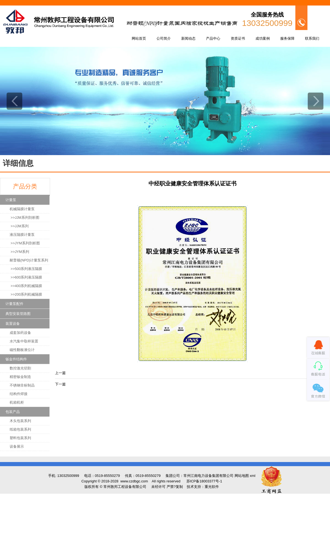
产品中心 (213, 38)
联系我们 (312, 38)
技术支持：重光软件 (203, 487)
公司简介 (163, 38)
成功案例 (262, 38)
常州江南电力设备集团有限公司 (208, 476)
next (315, 101)
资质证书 (238, 38)
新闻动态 (188, 38)
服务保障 (287, 38)
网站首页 (139, 38)
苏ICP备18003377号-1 (204, 481)
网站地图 (242, 476)
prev (14, 101)
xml (252, 476)
